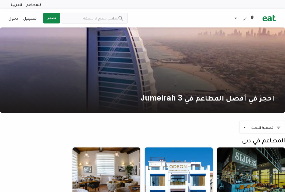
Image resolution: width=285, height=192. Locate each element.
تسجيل (30, 18)
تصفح (51, 18)
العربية (16, 4)
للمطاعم (33, 4)
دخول (13, 18)
